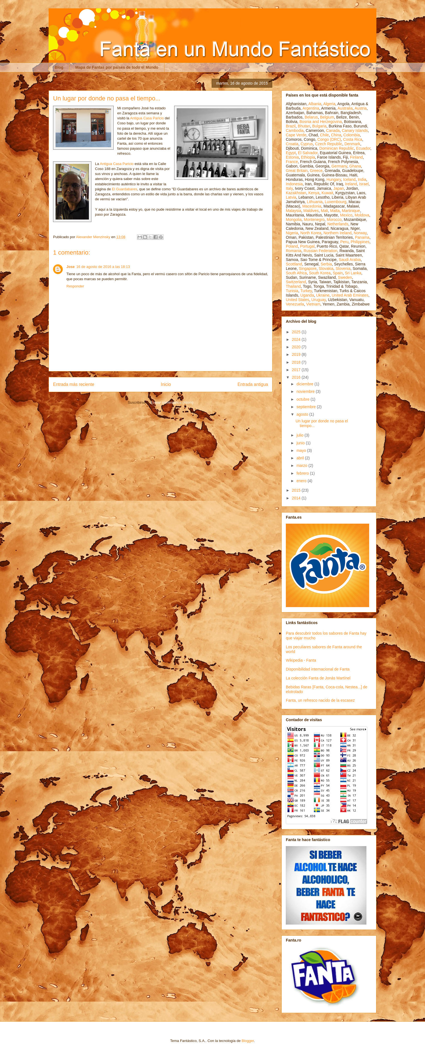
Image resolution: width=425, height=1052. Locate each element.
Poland (292, 246)
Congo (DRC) (329, 139)
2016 (297, 377)
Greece (316, 170)
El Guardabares (124, 189)
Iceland (349, 179)
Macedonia (311, 206)
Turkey (306, 291)
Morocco (334, 219)
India (362, 179)
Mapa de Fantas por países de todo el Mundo (116, 67)
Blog (59, 67)
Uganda (307, 295)
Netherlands (337, 224)
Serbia (326, 264)
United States (297, 299)
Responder (75, 286)
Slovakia (326, 268)
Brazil (291, 126)
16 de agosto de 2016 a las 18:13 (103, 267)
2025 (297, 332)
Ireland (351, 184)
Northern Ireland (337, 233)
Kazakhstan (296, 193)
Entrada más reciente (73, 384)
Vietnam (313, 304)
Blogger (248, 1041)
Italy (289, 188)
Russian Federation (320, 250)
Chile (324, 135)
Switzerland (296, 282)
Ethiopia (308, 157)
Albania (314, 104)
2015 (297, 490)
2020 (297, 347)
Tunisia (292, 291)
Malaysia (293, 210)
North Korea (310, 233)
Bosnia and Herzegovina (320, 121)
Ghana (355, 166)
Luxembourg (335, 201)
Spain (338, 273)
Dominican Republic (336, 148)
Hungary (333, 179)
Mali (324, 210)
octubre (303, 399)
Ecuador (363, 148)
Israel (364, 184)
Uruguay (318, 299)
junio (301, 443)
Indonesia (294, 184)
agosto (302, 414)
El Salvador (308, 153)
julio (300, 435)
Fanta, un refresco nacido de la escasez (320, 700)
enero (302, 481)
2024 (297, 339)
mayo (301, 450)
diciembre (305, 384)
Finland (356, 157)
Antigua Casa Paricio (147, 118)
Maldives (311, 210)
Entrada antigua (253, 384)
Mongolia (294, 219)
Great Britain (297, 170)
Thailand (293, 286)
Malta (335, 210)
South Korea (320, 273)
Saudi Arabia (350, 259)
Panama (362, 237)
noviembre (306, 391)
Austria (361, 108)
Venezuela (295, 304)
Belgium (327, 117)
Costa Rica (352, 139)
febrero (303, 473)
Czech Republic (328, 144)
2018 (297, 362)
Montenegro (314, 219)
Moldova (361, 215)
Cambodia (295, 130)
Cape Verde (296, 135)
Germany (339, 166)
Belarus (311, 117)
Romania (293, 250)
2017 (297, 370)
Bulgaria (319, 126)
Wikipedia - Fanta (301, 660)
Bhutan (304, 126)
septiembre (306, 407)
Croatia (292, 144)
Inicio (166, 384)
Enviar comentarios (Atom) (172, 402)
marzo (302, 465)
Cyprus (307, 144)
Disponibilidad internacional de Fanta (318, 669)
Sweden (345, 277)
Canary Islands (355, 130)
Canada (333, 130)
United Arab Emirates (350, 295)
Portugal (307, 246)
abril (300, 458)
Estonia (292, 157)
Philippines (360, 242)
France (292, 161)
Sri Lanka (353, 273)
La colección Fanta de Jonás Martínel (318, 678)
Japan (338, 188)
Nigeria (292, 233)
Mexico (346, 215)
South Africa (296, 273)
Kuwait (327, 193)
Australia (345, 108)
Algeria (329, 104)
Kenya (313, 193)
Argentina (310, 108)
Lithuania (314, 201)
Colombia (351, 135)
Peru (344, 242)
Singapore (308, 268)
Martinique (351, 210)
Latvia (291, 197)
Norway (360, 233)
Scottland (294, 264)
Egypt (291, 153)
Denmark (352, 144)
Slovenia (343, 268)
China (336, 135)
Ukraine (322, 295)
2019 (297, 354)
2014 (297, 498)
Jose (70, 267)
